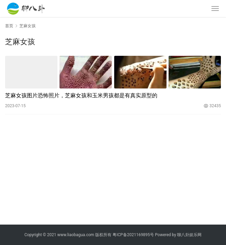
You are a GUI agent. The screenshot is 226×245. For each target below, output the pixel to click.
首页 (9, 25)
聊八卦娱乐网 (189, 234)
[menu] (215, 8)
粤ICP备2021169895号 (133, 234)
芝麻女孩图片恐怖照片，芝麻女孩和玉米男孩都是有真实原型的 (81, 95)
